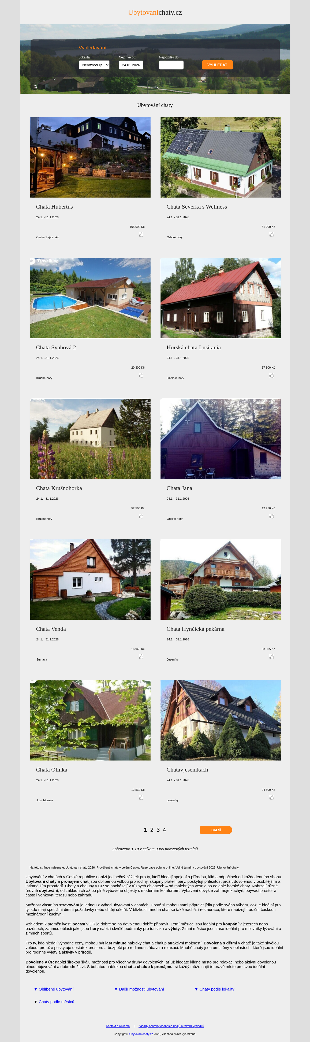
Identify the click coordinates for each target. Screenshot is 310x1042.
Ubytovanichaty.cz (141, 1034)
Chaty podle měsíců (56, 1001)
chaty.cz (155, 12)
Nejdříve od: (127, 57)
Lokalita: (85, 57)
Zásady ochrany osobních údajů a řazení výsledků (171, 1026)
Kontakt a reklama (118, 1026)
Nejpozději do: (169, 57)
